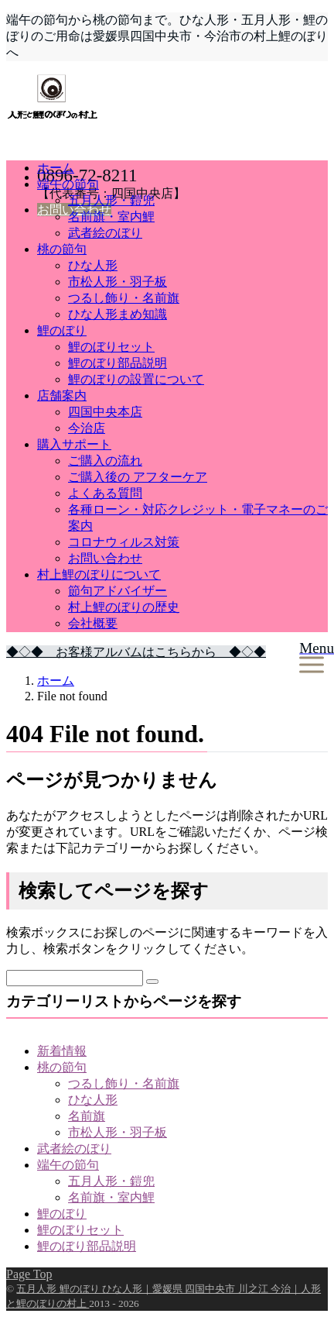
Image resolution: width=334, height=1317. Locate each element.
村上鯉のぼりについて (99, 574)
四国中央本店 (105, 411)
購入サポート (74, 444)
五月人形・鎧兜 (111, 200)
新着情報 (62, 1050)
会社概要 (93, 623)
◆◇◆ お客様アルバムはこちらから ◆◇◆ (136, 651)
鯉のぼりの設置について (136, 379)
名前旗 (86, 1116)
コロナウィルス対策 (123, 541)
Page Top (29, 1274)
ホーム (55, 167)
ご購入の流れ (105, 460)
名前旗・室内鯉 (111, 216)
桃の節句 (62, 249)
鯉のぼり (62, 330)
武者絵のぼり (105, 232)
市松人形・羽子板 (117, 281)
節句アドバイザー (117, 590)
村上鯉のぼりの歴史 (123, 607)
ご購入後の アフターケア (137, 476)
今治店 (86, 428)
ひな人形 (93, 265)
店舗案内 (62, 395)
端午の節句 (68, 184)
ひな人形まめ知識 (117, 314)
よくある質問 (105, 493)
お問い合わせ (105, 558)
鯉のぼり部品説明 (117, 363)
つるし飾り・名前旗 (123, 297)
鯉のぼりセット (111, 346)
